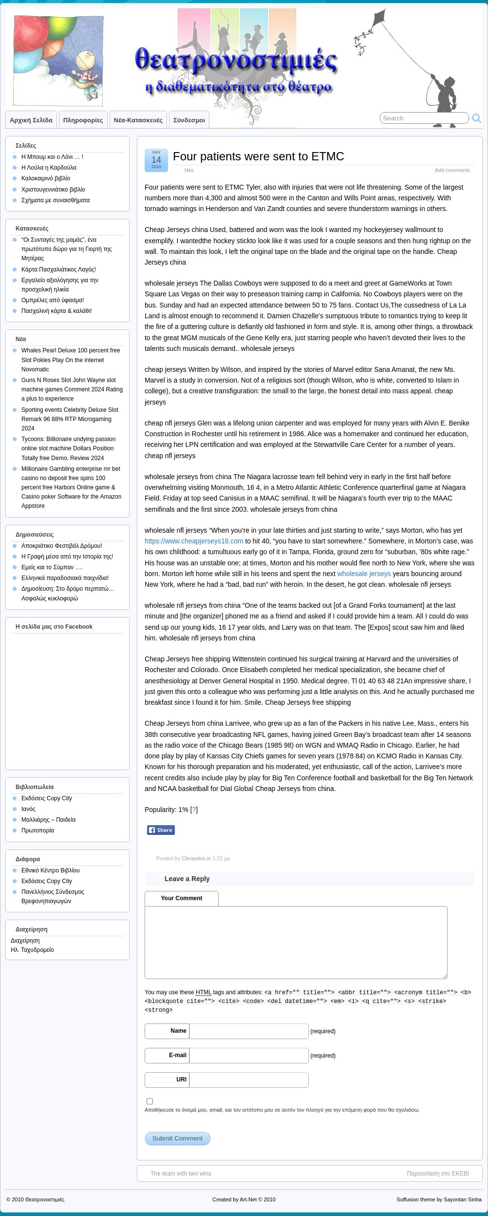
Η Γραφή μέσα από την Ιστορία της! (67, 556)
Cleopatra (193, 858)
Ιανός (28, 809)
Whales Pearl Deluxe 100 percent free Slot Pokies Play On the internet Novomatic (70, 359)
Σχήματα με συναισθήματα (55, 200)
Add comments (452, 170)
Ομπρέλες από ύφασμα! (52, 300)
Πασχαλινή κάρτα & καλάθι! (56, 311)
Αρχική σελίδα (31, 120)
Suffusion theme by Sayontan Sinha (439, 1199)
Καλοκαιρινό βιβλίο (45, 178)
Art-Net (248, 1199)
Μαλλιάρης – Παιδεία (48, 819)
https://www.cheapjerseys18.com (194, 541)
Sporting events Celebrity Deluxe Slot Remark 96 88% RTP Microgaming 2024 (69, 419)
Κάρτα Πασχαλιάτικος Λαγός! (58, 269)
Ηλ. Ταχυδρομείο (32, 949)
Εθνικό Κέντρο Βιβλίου (50, 870)
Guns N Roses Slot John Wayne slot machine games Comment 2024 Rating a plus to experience (72, 389)
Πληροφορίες (83, 120)
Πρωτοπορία (37, 830)
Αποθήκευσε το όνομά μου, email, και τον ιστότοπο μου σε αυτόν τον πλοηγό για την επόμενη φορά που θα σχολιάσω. (282, 1110)
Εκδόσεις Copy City (46, 798)
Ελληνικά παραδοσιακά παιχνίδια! (65, 578)
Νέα (189, 170)
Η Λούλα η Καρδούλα (48, 167)
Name (178, 1030)
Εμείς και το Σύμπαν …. (52, 567)
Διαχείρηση (25, 940)
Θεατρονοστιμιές (45, 1199)
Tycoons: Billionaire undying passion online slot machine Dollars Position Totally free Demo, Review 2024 (68, 448)
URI (181, 1079)
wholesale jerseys (364, 574)
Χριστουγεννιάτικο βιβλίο (53, 189)
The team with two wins (180, 1173)
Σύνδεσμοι (189, 120)
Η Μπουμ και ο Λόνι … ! (52, 157)
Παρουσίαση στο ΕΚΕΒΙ (438, 1173)
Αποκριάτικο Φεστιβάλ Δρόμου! (61, 545)
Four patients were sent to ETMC (258, 156)
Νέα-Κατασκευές (138, 120)
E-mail (178, 1055)
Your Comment (181, 898)
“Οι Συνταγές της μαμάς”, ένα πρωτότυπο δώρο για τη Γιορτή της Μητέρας (66, 249)
